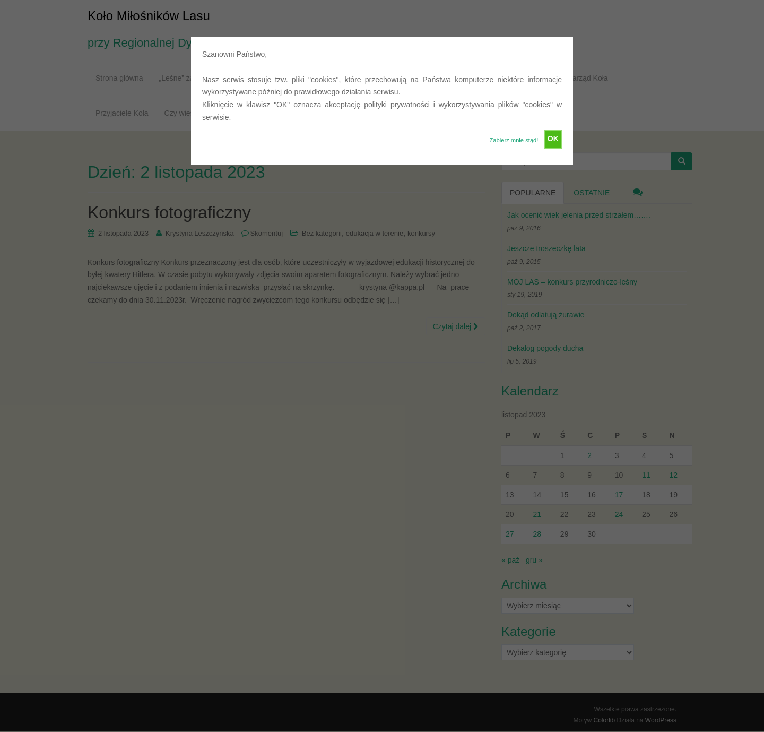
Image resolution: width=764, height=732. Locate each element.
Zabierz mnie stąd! (513, 140)
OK (553, 138)
